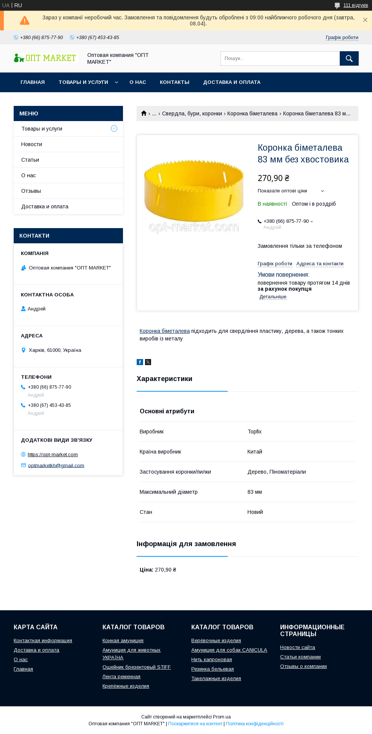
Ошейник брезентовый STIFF (136, 667)
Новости (31, 144)
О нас (137, 82)
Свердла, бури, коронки (192, 113)
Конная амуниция (122, 640)
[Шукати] (349, 58)
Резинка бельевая (212, 669)
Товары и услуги (83, 82)
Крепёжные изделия (125, 686)
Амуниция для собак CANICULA (229, 650)
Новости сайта (297, 647)
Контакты (174, 82)
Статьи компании (300, 657)
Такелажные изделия (216, 678)
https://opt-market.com (53, 454)
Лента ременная (121, 676)
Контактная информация (43, 640)
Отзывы (31, 191)
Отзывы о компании (303, 666)
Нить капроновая (211, 659)
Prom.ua (222, 717)
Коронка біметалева (252, 113)
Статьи (30, 160)
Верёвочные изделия (216, 640)
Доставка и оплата (231, 82)
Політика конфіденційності (255, 723)
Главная (32, 82)
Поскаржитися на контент (195, 723)
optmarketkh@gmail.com (56, 465)
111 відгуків (356, 5)
